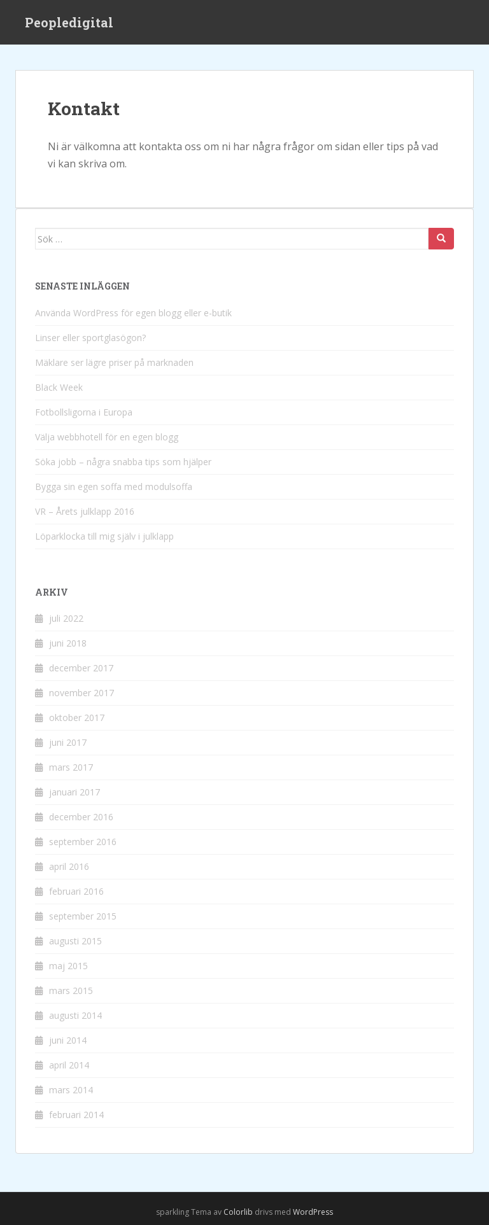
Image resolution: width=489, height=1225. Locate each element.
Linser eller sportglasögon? (90, 338)
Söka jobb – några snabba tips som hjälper (123, 462)
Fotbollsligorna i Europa (83, 412)
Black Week (59, 387)
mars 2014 (71, 1090)
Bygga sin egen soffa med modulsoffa (113, 486)
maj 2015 (68, 966)
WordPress (313, 1212)
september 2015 (83, 916)
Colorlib (238, 1212)
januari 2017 (74, 792)
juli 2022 (66, 618)
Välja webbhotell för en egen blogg (106, 437)
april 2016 (69, 866)
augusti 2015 (75, 941)
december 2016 (81, 817)
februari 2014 (76, 1115)
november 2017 (81, 693)
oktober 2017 (76, 717)
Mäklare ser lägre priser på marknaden (114, 362)
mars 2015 (71, 990)
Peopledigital (69, 22)
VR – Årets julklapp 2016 (84, 511)
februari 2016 (76, 891)
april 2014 (69, 1065)
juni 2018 (68, 643)
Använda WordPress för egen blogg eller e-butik (133, 313)
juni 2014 (68, 1040)
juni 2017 (68, 742)
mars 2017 (71, 767)
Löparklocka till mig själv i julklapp (104, 536)
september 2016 (83, 842)
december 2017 (81, 668)
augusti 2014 (75, 1015)
